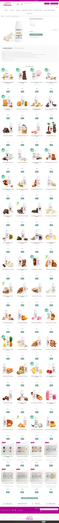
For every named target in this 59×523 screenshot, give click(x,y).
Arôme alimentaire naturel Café (7, 162)
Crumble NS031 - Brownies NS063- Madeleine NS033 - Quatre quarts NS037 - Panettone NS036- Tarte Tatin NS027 (22, 460)
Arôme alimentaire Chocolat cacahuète (8, 243)
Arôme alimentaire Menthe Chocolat (22, 243)
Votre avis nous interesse (4, 519)
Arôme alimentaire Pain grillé (8, 376)
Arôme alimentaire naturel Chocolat (22, 82)
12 (51, 88)
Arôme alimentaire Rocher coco (22, 135)
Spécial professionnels (45, 519)
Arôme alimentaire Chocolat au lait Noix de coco (37, 243)
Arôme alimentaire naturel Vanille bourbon (51, 82)
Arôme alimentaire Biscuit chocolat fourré (51, 109)
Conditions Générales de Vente (15, 516)
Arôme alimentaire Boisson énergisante (51, 403)
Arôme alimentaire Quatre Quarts (37, 402)
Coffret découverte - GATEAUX (22, 456)
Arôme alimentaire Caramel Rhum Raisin (22, 189)
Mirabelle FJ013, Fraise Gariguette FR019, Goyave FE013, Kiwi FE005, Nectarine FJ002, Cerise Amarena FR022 (37, 486)
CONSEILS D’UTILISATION (19, 48)
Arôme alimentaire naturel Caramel (51, 162)
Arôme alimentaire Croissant (51, 269)
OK (43, 521)
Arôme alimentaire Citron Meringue (51, 243)
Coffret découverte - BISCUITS (36, 456)
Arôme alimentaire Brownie (8, 135)
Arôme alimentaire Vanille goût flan (51, 429)
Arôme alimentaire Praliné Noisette (22, 403)
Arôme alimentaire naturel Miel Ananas (8, 350)
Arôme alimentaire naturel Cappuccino (36, 163)
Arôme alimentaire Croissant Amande (8, 296)
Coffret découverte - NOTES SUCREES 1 (8, 456)
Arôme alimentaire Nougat (22, 349)
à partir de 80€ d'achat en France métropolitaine (8, 504)
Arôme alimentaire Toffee (22, 429)
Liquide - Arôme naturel (8, 111)
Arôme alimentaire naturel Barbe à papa (37, 82)
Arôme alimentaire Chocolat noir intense (36, 216)
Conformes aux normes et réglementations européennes (51, 504)
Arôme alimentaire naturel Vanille (36, 429)
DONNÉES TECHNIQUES (7, 48)
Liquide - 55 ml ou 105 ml (51, 405)
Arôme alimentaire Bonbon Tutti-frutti (36, 136)
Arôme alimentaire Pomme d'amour (51, 376)
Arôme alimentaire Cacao (51, 135)
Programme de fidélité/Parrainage (43, 516)
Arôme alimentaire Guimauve (36, 18)
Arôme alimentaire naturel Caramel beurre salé (8, 189)
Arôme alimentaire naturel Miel (51, 322)
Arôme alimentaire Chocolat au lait (22, 215)
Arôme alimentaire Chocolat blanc (51, 215)
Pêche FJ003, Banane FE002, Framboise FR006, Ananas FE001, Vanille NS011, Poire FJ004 (7, 486)
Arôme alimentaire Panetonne (22, 376)
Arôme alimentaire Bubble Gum (36, 322)
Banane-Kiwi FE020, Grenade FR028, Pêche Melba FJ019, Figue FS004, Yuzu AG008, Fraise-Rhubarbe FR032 (51, 486)
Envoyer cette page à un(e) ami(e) (34, 37)
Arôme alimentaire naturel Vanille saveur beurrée (8, 82)
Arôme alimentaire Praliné (7, 402)
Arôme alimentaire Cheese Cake (51, 189)
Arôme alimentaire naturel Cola (36, 269)
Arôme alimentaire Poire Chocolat (8, 269)
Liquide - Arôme (22, 111)
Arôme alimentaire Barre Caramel (36, 189)
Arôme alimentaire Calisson (22, 162)
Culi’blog (20, 510)
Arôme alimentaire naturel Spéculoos (7, 109)
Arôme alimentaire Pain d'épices (51, 349)
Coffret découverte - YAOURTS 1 (51, 456)
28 (8, 462)
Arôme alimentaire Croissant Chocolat (22, 296)
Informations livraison (4, 516)
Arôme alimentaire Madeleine (22, 322)
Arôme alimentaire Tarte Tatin (8, 429)
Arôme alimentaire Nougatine (37, 349)
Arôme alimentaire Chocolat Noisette (22, 269)
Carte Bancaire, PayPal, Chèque (22, 504)
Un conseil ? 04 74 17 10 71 (37, 504)
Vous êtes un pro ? (54, 3)
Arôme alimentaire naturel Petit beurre (36, 376)
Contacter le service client (54, 516)
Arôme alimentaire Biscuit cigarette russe (36, 109)
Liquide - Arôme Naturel (8, 191)
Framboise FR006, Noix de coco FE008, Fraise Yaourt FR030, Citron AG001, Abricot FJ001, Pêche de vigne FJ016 (51, 460)
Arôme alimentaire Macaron (8, 322)
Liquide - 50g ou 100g (37, 138)
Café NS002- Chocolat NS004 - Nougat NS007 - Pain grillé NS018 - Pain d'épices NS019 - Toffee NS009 (7, 460)
